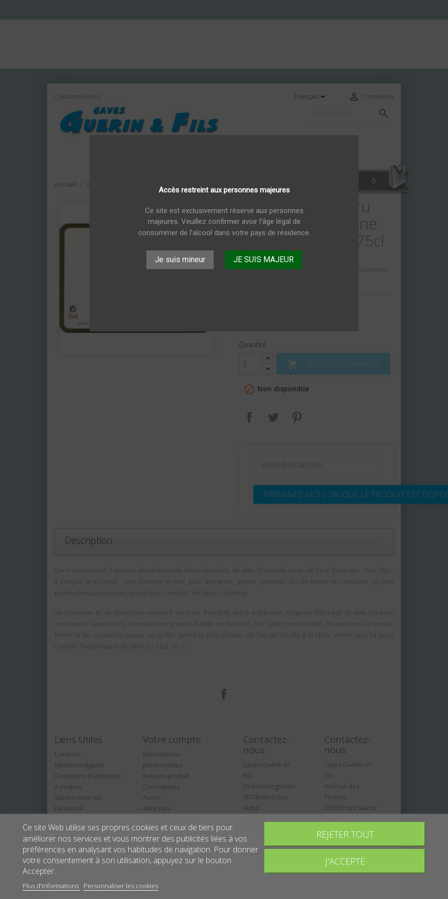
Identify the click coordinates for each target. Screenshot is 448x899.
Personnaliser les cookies (121, 885)
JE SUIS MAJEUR (263, 259)
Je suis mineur (180, 259)
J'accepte (345, 861)
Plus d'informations (51, 885)
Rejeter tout (345, 834)
